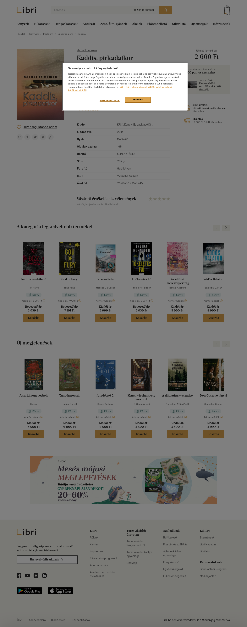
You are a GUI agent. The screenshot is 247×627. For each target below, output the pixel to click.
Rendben (138, 99)
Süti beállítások (110, 100)
